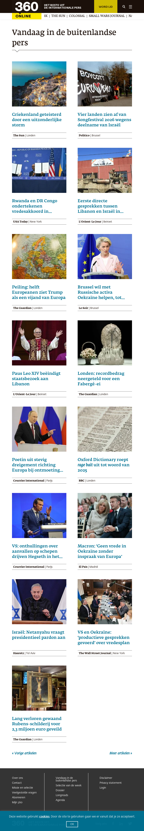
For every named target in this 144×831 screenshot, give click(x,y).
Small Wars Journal (109, 16)
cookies (44, 816)
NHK (46, 16)
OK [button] (72, 824)
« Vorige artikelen (24, 753)
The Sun (60, 16)
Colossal (79, 16)
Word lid (106, 7)
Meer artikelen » (121, 753)
